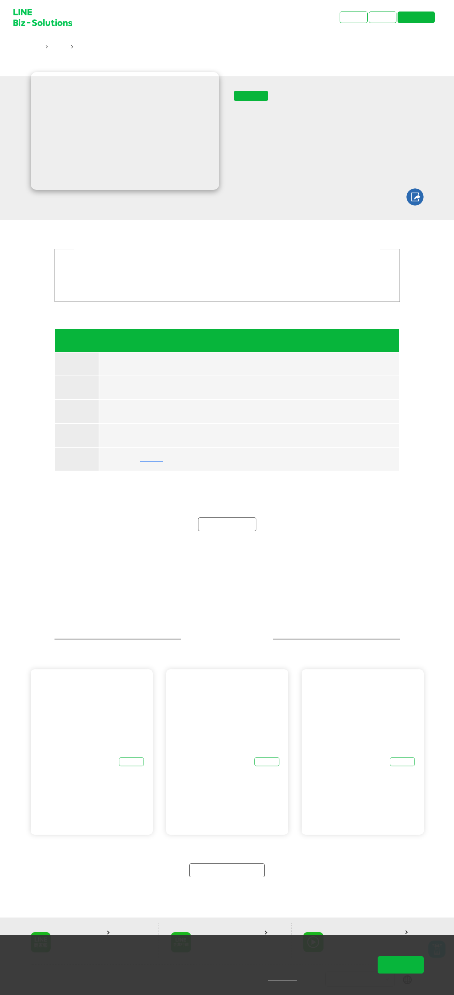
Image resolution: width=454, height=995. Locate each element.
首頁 (36, 46)
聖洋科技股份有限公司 (192, 588)
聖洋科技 (150, 459)
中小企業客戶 (180, 575)
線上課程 (140, 588)
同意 (400, 964)
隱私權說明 (288, 977)
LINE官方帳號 (226, 575)
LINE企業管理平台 (330, 575)
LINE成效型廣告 (275, 575)
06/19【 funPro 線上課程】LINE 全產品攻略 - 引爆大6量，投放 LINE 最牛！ (171, 46)
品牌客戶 (140, 575)
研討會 (59, 46)
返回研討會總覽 (227, 870)
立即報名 (227, 524)
